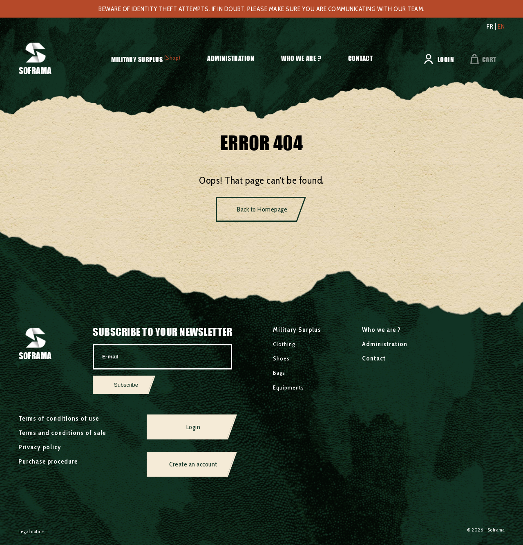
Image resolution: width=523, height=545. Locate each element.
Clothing (284, 344)
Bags (279, 372)
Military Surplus (137, 59)
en (501, 26)
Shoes (281, 358)
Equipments (288, 387)
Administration (230, 58)
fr (490, 26)
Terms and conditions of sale (62, 433)
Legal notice (31, 531)
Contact (360, 58)
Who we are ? (301, 58)
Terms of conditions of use (58, 418)
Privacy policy (39, 447)
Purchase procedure (48, 461)
